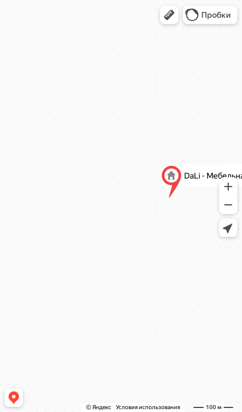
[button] (169, 15)
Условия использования (148, 407)
